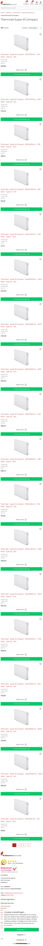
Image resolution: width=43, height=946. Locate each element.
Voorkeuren (21, 940)
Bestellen (4, 908)
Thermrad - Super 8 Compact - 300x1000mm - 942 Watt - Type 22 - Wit (21, 685)
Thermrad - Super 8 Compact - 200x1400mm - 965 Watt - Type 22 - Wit (21, 190)
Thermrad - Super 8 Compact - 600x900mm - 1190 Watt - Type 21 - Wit (20, 145)
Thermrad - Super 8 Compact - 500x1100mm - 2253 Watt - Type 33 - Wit (21, 100)
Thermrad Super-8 (27, 12)
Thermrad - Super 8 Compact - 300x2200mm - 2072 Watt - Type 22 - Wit (21, 325)
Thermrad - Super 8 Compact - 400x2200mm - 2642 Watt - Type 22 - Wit (21, 280)
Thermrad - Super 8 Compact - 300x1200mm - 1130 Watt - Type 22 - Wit (21, 415)
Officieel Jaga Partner (8, 899)
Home (2, 12)
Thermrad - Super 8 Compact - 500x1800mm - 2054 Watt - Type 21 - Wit (21, 595)
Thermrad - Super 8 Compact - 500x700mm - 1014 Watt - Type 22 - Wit (20, 55)
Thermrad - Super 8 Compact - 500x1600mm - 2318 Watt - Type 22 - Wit (21, 370)
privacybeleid (8, 925)
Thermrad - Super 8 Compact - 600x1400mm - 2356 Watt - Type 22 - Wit (21, 550)
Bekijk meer (21, 70)
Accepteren (21, 930)
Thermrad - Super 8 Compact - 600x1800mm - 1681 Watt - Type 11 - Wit (21, 460)
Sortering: (25, 28)
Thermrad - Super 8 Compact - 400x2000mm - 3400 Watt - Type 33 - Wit (21, 775)
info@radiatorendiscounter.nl (13, 893)
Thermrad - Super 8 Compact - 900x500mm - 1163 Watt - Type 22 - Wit (20, 505)
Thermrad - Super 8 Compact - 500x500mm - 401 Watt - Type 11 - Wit (20, 820)
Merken (9, 12)
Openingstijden (6, 906)
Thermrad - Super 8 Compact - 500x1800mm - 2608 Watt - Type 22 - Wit (21, 730)
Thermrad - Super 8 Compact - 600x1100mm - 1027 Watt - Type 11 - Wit (21, 235)
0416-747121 (10, 895)
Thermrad (16, 12)
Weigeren (21, 935)
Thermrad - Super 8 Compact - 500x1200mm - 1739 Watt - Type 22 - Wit (21, 640)
